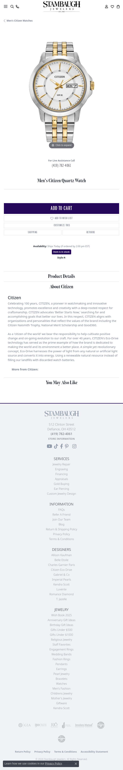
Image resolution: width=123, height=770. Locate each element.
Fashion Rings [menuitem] (61, 659)
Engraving (61, 469)
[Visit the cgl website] (61, 739)
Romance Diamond (61, 594)
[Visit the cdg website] (101, 725)
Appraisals (61, 479)
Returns (91, 232)
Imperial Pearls (61, 579)
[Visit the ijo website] (40, 725)
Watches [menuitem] (61, 683)
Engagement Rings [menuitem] (61, 649)
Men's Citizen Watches (20, 20)
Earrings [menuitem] (61, 669)
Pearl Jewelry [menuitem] (61, 674)
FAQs (61, 510)
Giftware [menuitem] (61, 703)
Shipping (32, 232)
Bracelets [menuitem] (61, 679)
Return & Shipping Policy (61, 529)
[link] (17, 7)
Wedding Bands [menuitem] (61, 654)
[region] (61, 92)
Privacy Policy (61, 534)
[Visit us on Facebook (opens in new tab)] (61, 446)
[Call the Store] (61, 434)
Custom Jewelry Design (61, 493)
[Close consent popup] (76, 764)
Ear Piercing (61, 489)
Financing (61, 474)
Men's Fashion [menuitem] (61, 688)
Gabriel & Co (61, 574)
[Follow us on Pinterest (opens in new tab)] (66, 446)
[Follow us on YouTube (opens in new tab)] (49, 446)
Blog (62, 524)
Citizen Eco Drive (61, 570)
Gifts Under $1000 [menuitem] (61, 635)
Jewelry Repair (61, 464)
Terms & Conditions (61, 539)
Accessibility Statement (94, 751)
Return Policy (23, 751)
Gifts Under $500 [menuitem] (61, 630)
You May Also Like (61, 382)
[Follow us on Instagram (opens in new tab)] (74, 446)
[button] (12, 7)
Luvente (61, 589)
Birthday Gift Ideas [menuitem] (61, 625)
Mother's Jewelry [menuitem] (61, 698)
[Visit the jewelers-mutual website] (84, 725)
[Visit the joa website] (66, 725)
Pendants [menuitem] (62, 664)
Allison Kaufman (61, 555)
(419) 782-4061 (61, 165)
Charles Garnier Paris (61, 565)
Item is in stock (61, 251)
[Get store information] (61, 438)
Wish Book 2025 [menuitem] (61, 615)
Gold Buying (61, 484)
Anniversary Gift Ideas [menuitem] (61, 620)
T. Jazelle (61, 599)
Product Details (61, 276)
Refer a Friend (61, 514)
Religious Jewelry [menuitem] (61, 639)
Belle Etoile (61, 560)
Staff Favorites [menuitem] (62, 644)
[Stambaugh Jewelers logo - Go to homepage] (62, 6)
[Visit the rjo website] (54, 725)
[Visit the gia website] (24, 725)
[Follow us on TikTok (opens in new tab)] (56, 446)
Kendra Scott (61, 584)
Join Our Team (62, 519)
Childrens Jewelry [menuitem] (61, 693)
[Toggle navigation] (5, 6)
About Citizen (61, 287)
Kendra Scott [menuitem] (61, 708)
